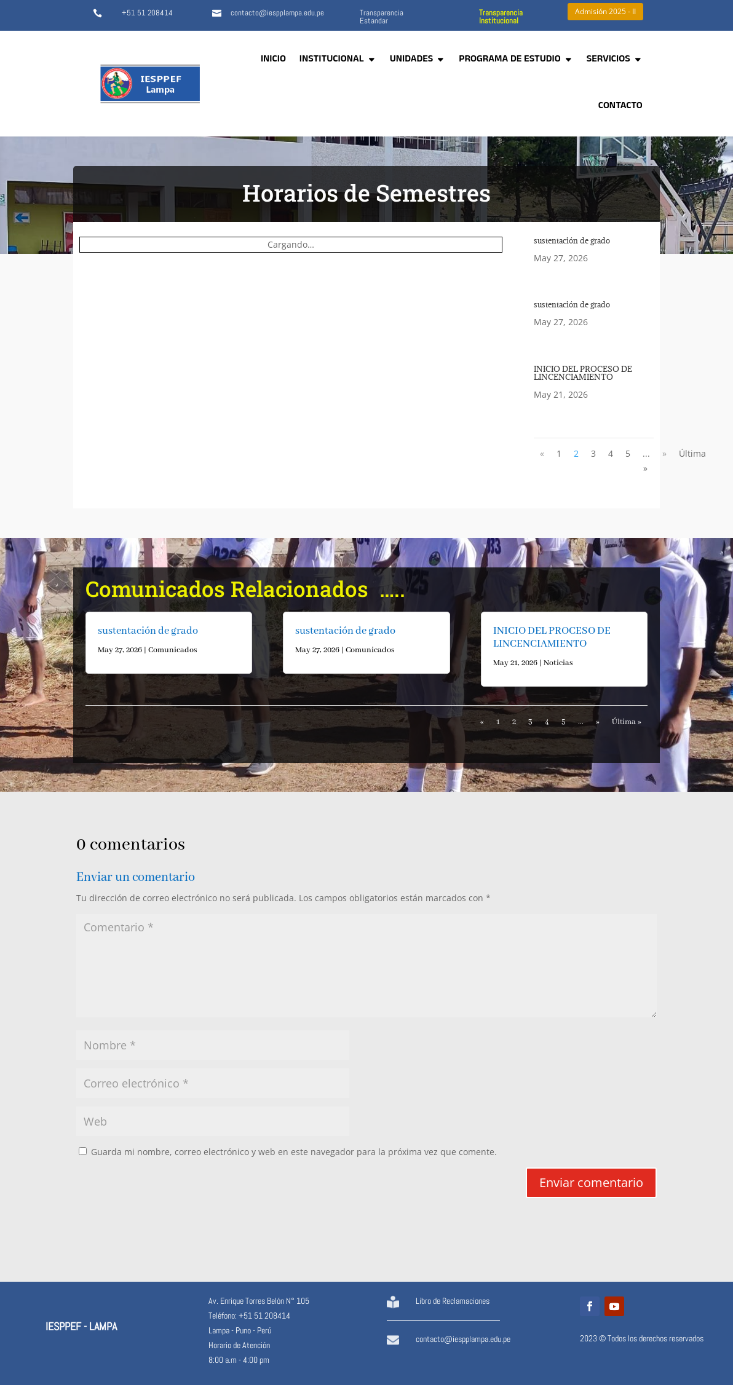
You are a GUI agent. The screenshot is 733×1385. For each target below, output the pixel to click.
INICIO (273, 60)
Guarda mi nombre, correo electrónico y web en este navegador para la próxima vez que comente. (294, 1152)
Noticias (558, 663)
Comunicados (172, 650)
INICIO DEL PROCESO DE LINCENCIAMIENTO (583, 373)
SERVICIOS (608, 60)
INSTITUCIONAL (331, 60)
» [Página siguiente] (664, 453)
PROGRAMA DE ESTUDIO (509, 60)
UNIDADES (412, 60)
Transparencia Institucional (501, 16)
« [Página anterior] (542, 453)
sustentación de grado (572, 240)
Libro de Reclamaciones (452, 1300)
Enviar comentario (591, 1182)
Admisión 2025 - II (605, 11)
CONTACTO (620, 107)
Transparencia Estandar (381, 16)
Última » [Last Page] (626, 722)
